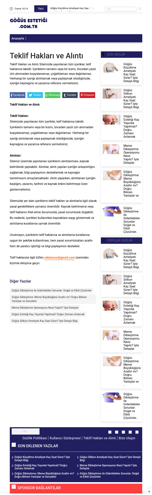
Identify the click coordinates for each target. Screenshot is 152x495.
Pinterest (87, 95)
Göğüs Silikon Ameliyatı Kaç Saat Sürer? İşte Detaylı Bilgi (45, 320)
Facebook (18, 95)
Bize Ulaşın (127, 438)
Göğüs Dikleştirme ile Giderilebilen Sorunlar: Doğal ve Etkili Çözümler (52, 290)
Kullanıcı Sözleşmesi (65, 438)
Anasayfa (17, 38)
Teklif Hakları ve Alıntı (100, 438)
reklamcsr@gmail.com (59, 257)
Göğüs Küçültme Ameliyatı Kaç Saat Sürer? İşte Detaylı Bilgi (70, 9)
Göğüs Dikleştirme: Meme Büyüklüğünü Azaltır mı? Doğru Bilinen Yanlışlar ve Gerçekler (49, 299)
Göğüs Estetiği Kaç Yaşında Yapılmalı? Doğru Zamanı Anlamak (48, 314)
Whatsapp (52, 95)
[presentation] (89, 9)
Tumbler (70, 95)
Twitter (35, 95)
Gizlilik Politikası (35, 438)
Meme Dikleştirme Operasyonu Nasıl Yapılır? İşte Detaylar (45, 307)
